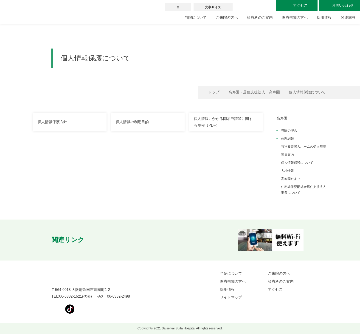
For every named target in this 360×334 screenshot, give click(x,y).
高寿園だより (290, 179)
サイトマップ (231, 297)
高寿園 (281, 118)
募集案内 (287, 154)
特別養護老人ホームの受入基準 (303, 146)
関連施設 (348, 17)
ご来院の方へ (227, 17)
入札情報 (287, 171)
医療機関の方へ (295, 17)
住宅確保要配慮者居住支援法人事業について (303, 189)
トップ (213, 92)
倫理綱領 (287, 138)
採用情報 (324, 17)
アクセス (275, 289)
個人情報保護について (297, 162)
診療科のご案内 (260, 17)
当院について (196, 17)
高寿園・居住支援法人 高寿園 (254, 92)
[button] (98, 240)
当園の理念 (289, 130)
